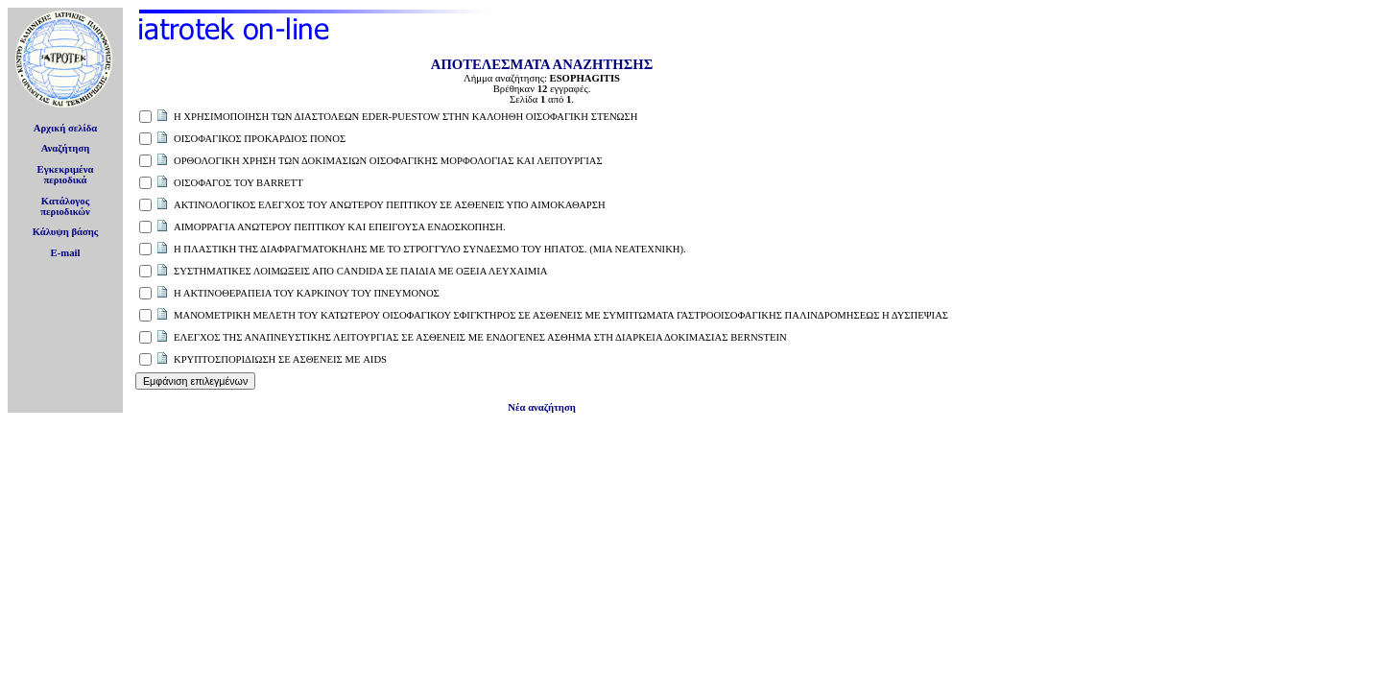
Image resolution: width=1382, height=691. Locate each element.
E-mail (66, 253)
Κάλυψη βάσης (66, 231)
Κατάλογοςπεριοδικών (65, 206)
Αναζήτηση (65, 148)
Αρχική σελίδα (66, 128)
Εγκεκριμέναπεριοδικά (65, 174)
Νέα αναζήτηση (541, 407)
